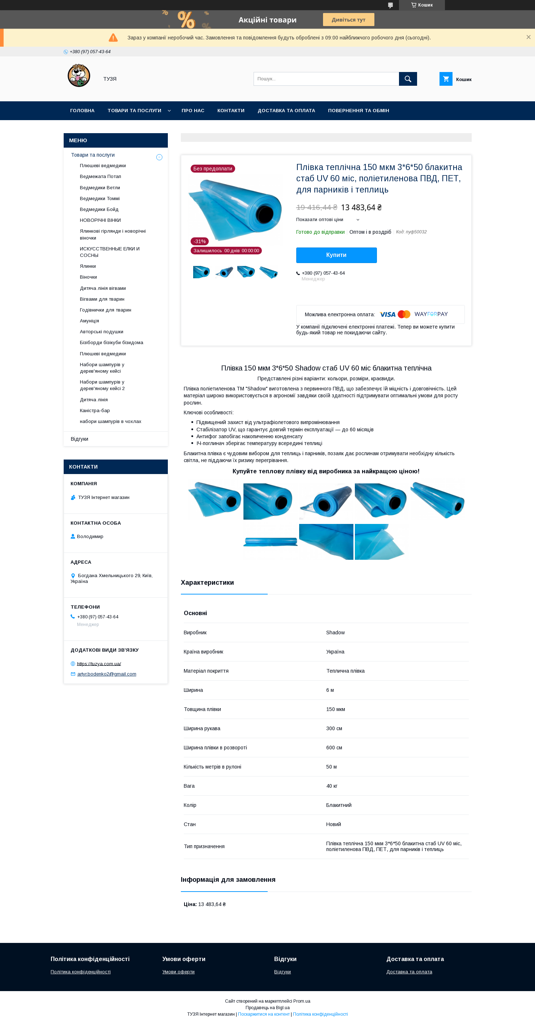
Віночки (88, 277)
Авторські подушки (101, 331)
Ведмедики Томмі (100, 198)
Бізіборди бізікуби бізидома (111, 342)
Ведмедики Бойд (99, 209)
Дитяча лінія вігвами (103, 288)
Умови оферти (178, 971)
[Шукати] (408, 79)
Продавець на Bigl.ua (268, 1007)
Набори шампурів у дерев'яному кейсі (102, 368)
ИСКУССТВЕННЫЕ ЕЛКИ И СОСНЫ (110, 252)
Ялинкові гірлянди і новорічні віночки (113, 234)
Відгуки (79, 439)
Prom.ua (301, 1001)
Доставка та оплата (286, 110)
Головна (82, 110)
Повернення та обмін (358, 110)
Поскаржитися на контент (264, 1014)
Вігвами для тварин (102, 299)
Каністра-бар (95, 410)
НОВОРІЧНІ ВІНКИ (100, 220)
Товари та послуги (134, 110)
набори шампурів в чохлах (110, 421)
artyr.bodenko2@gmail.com (106, 674)
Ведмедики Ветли (100, 187)
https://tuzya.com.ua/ (99, 663)
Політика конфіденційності (81, 971)
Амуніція (89, 320)
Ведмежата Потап (100, 176)
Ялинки (88, 266)
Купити (336, 255)
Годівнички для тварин (105, 310)
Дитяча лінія (94, 399)
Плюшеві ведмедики (103, 165)
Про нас (193, 110)
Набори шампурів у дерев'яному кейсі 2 (102, 385)
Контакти (231, 110)
